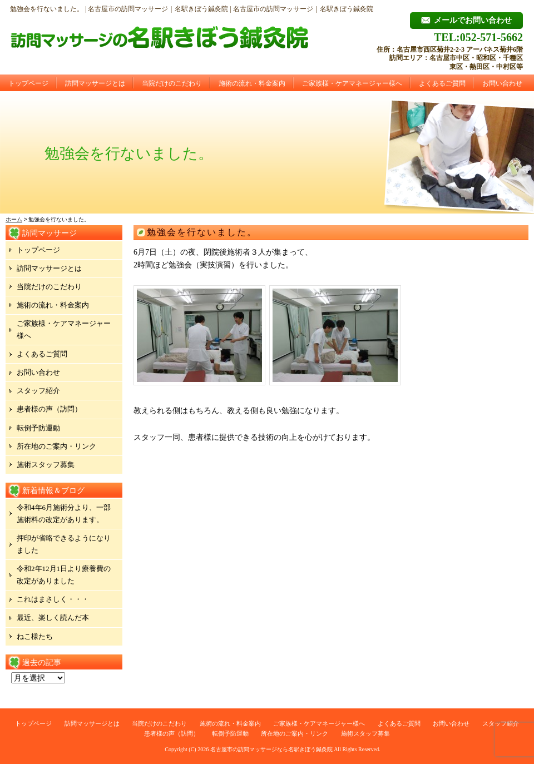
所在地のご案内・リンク (56, 446)
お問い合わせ (502, 83)
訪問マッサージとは (95, 83)
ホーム (14, 219)
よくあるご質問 (442, 83)
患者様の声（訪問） (49, 409)
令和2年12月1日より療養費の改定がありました (64, 574)
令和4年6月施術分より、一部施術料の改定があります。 (64, 513)
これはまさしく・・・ (53, 599)
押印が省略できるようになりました (64, 544)
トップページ (28, 83)
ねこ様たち (35, 636)
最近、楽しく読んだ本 (53, 617)
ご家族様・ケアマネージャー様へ (352, 83)
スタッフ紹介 (38, 390)
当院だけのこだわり (172, 83)
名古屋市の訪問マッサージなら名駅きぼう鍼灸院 (271, 749)
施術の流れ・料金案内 (252, 83)
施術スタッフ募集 (46, 464)
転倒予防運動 (38, 428)
